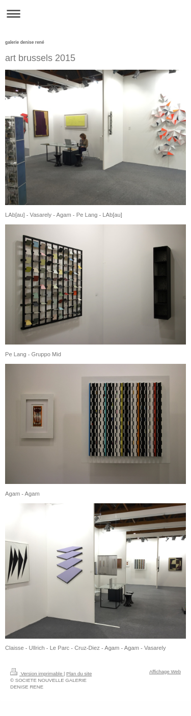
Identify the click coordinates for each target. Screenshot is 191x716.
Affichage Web (165, 671)
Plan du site (79, 673)
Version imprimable (37, 673)
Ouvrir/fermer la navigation (95, 13)
